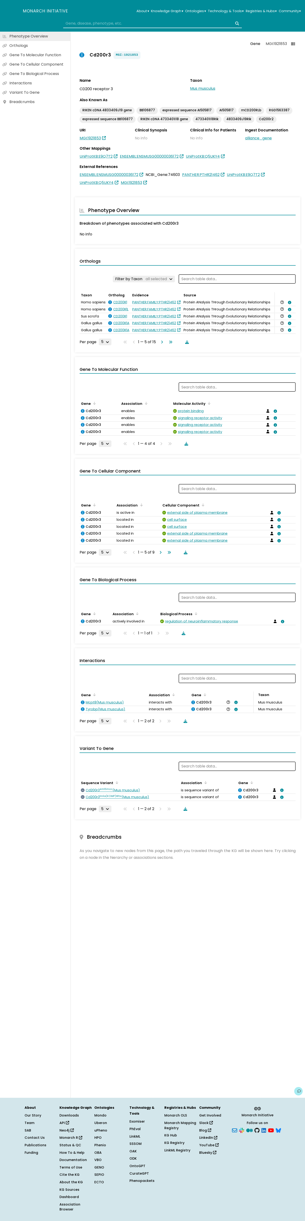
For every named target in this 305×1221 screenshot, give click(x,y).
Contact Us (35, 1137)
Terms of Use (70, 1167)
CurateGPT (139, 1173)
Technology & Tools (226, 11)
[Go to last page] (169, 342)
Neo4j (66, 1130)
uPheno (100, 1130)
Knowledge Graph (167, 11)
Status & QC (70, 1145)
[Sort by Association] (145, 403)
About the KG (71, 1182)
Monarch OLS (175, 1115)
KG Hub (170, 1135)
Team (29, 1122)
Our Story (33, 1115)
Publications (35, 1145)
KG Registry (174, 1142)
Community (290, 11)
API (64, 1122)
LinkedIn (208, 1137)
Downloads (69, 1115)
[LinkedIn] (263, 1130)
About (142, 11)
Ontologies (195, 11)
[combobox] (152, 23)
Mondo (100, 1115)
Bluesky (207, 1152)
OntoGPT (137, 1166)
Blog (205, 1130)
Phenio (100, 1145)
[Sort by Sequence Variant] (116, 782)
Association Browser (69, 1207)
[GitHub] (257, 1130)
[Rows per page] (105, 342)
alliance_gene (258, 138)
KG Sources (69, 1189)
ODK (133, 1158)
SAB (28, 1130)
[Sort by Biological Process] (195, 613)
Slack (206, 1122)
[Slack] (241, 1130)
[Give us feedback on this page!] (298, 1091)
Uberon (100, 1122)
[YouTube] (271, 1130)
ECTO (99, 1182)
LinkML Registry (177, 1150)
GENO (99, 1167)
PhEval (135, 1129)
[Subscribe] (234, 1130)
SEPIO (99, 1174)
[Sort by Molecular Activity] (208, 403)
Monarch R (70, 1137)
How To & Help (72, 1152)
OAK (133, 1151)
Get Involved (210, 1115)
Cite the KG (69, 1174)
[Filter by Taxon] (144, 279)
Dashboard (69, 1197)
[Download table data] (186, 342)
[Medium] (249, 1130)
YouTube (209, 1145)
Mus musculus (202, 88)
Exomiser (137, 1121)
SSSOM (135, 1143)
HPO (98, 1137)
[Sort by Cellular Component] (202, 505)
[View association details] (289, 302)
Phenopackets (141, 1180)
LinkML (134, 1136)
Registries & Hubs (261, 11)
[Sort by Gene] (93, 403)
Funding (31, 1152)
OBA (98, 1152)
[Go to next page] (161, 342)
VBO (98, 1160)
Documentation (73, 1160)
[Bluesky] (278, 1130)
